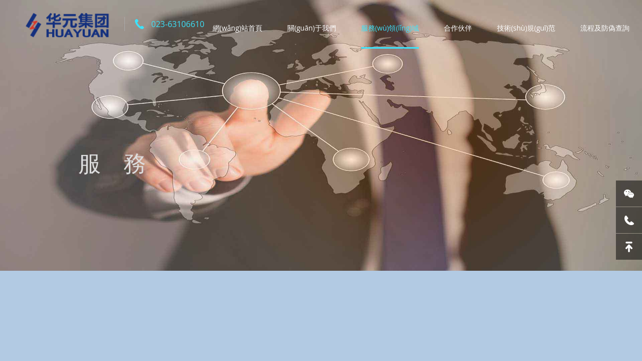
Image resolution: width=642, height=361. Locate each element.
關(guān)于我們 (311, 28)
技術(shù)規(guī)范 (526, 28)
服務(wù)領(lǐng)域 (390, 28)
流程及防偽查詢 (604, 28)
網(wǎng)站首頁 (237, 28)
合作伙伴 (458, 28)
